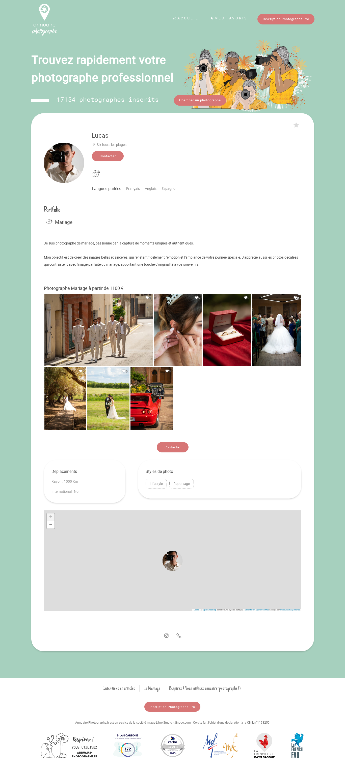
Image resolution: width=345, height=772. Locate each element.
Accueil (186, 18)
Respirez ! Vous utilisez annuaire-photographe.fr (205, 687)
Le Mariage (152, 687)
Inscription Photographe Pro (286, 19)
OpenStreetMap (209, 608)
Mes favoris (228, 18)
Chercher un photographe (200, 100)
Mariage (59, 221)
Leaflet (196, 608)
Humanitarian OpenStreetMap (256, 608)
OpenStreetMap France (290, 608)
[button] (173, 559)
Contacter (108, 154)
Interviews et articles (119, 687)
